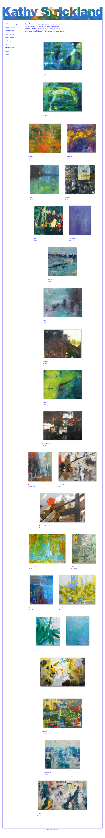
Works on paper (9, 41)
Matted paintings (9, 37)
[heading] (52, 13)
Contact (7, 54)
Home (6, 58)
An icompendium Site (52, 829)
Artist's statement (9, 47)
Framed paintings (9, 34)
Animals (7, 44)
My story (7, 51)
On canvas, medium (10, 27)
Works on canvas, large (11, 24)
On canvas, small (9, 30)
